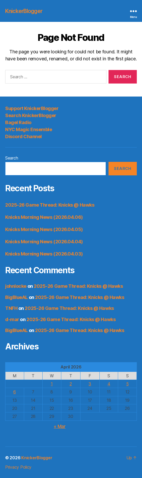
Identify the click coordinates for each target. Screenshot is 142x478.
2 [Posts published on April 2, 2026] (71, 383)
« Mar (60, 426)
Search (11, 158)
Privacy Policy (18, 467)
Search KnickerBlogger (30, 115)
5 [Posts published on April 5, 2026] (127, 383)
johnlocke (15, 286)
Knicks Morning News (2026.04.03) (44, 254)
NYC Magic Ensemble (28, 129)
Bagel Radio (18, 122)
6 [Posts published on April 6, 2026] (14, 391)
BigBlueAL (16, 297)
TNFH (11, 308)
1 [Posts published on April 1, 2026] (52, 383)
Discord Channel (23, 136)
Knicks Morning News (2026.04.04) (44, 241)
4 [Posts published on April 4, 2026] (108, 383)
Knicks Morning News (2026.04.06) (44, 217)
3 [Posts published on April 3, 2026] (90, 383)
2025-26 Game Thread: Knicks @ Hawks (49, 205)
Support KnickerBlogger (31, 108)
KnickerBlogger (23, 11)
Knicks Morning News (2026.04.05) (44, 229)
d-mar (12, 319)
